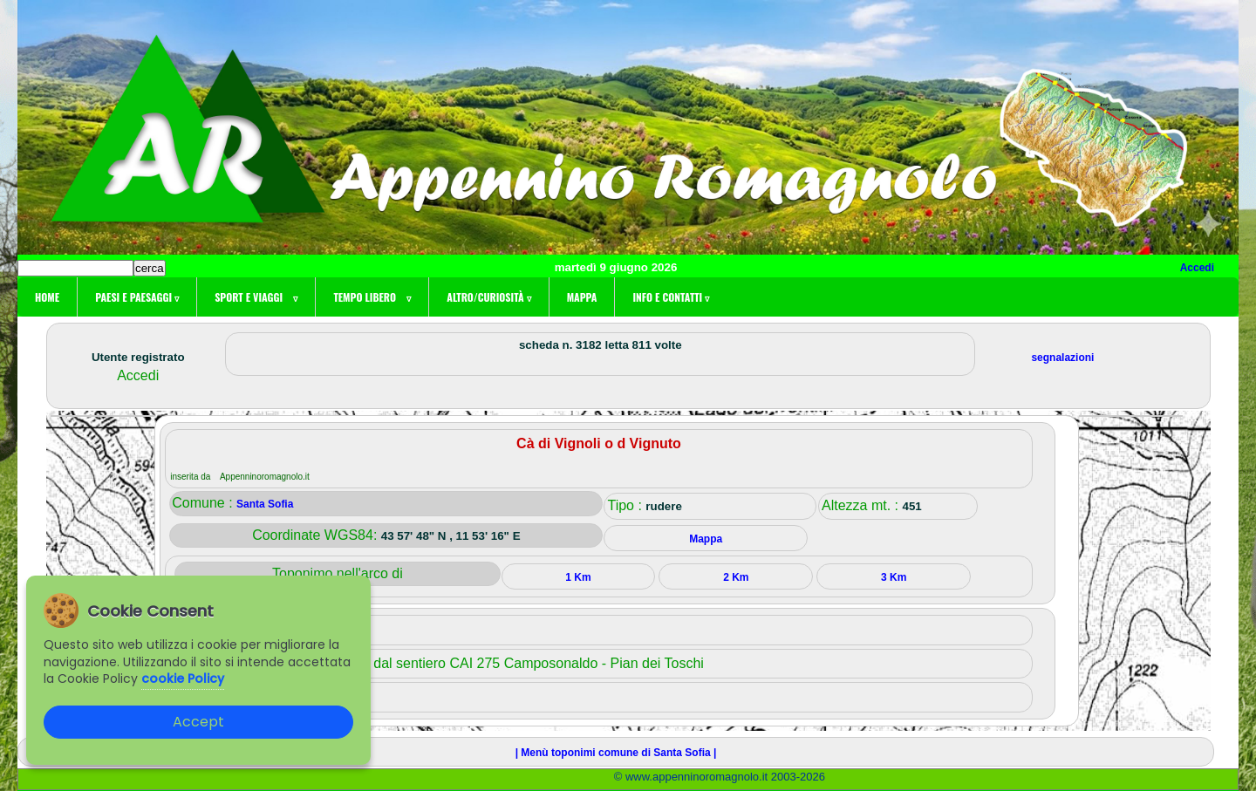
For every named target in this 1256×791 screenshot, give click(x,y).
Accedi (1197, 268)
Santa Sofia (264, 504)
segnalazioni (1062, 357)
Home (47, 297)
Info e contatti (670, 297)
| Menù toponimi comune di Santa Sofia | (616, 753)
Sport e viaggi (256, 297)
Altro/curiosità (488, 297)
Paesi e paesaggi (137, 297)
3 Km (893, 577)
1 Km (577, 577)
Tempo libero (372, 297)
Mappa (582, 297)
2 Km (735, 577)
